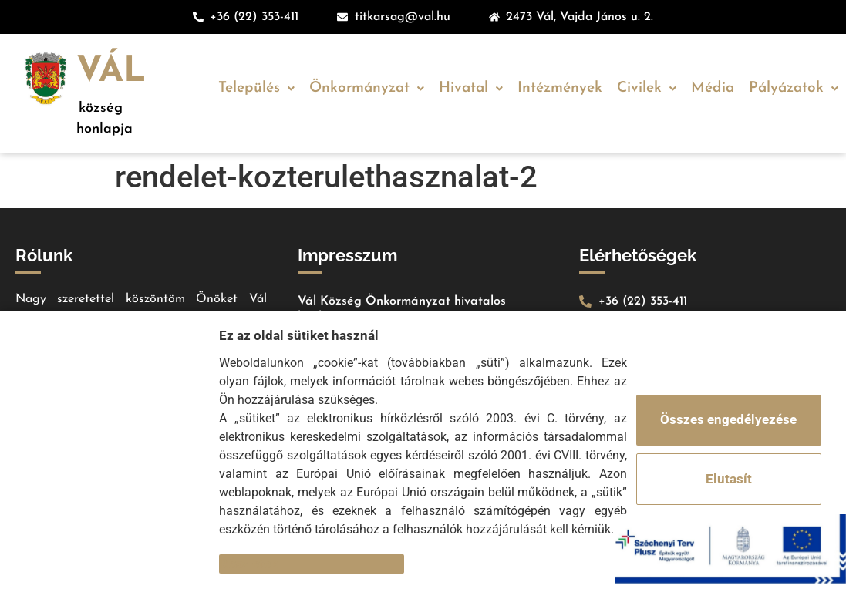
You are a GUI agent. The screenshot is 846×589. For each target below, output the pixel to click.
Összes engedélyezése (728, 419)
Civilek (646, 88)
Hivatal (471, 88)
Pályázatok (793, 88)
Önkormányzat (366, 88)
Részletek (248, 563)
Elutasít (729, 478)
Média (712, 88)
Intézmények (559, 88)
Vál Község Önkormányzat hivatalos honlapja (402, 309)
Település (256, 88)
